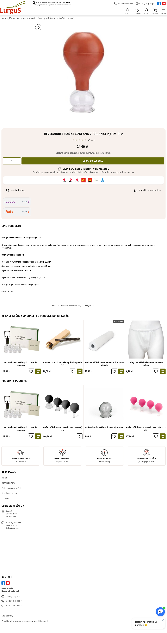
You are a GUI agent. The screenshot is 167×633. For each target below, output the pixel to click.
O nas (4, 478)
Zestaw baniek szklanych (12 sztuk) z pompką (21, 363)
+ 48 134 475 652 (14, 605)
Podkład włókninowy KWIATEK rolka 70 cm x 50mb (104, 363)
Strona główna (8, 18)
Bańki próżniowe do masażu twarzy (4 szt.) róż (146, 428)
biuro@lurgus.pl (146, 3)
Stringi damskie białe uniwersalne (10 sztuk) (145, 363)
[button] (7, 160)
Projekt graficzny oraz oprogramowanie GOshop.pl (24, 621)
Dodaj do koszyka (93, 160)
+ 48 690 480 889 (126, 3)
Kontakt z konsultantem (150, 190)
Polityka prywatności (10, 488)
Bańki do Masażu (67, 18)
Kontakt (5, 498)
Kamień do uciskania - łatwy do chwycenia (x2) (62, 363)
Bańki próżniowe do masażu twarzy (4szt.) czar (62, 428)
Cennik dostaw (8, 483)
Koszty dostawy (18, 190)
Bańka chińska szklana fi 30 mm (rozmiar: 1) (104, 428)
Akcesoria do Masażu (26, 18)
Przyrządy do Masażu (48, 18)
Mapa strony (7, 616)
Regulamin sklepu (9, 493)
